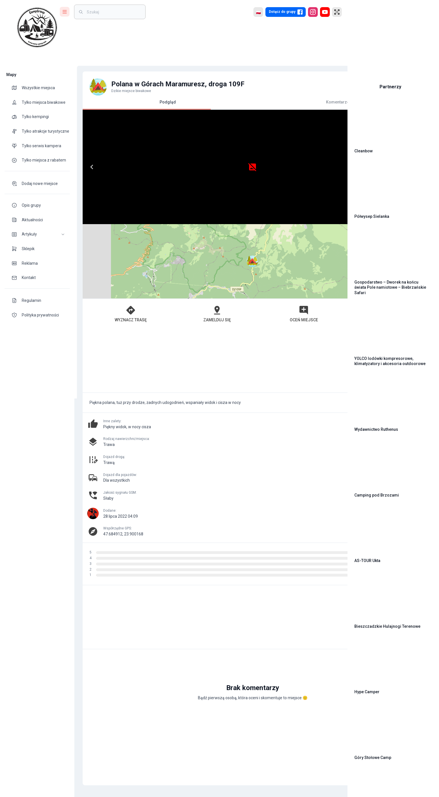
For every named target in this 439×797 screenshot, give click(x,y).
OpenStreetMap (303, 222)
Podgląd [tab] (144, 104)
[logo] (37, 27)
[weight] (113, 12)
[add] (323, 621)
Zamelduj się (181, 239)
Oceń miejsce (245, 239)
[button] (37, 234)
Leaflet (278, 222)
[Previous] (89, 167)
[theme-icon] (16, 88)
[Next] (199, 167)
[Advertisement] (208, 286)
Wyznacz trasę (117, 239)
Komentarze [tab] (272, 102)
